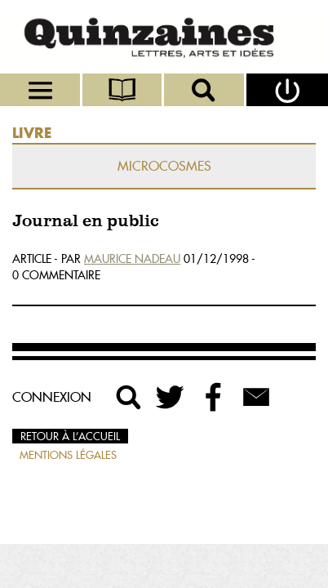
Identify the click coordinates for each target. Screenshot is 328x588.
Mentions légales (68, 454)
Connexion (51, 397)
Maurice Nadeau (132, 259)
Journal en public (85, 221)
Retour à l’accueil (70, 436)
